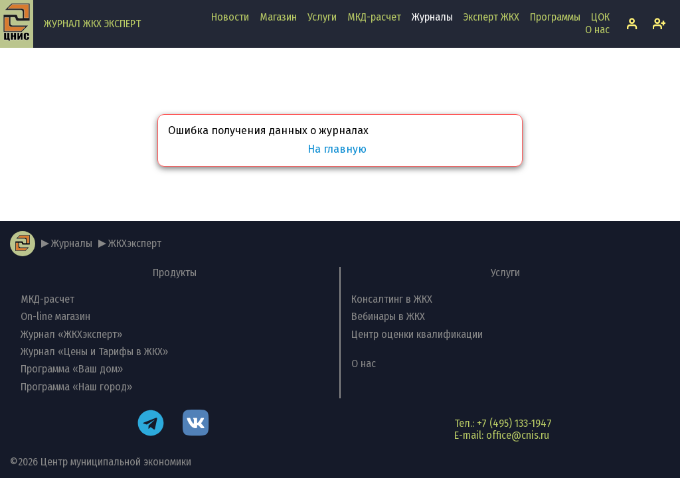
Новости (230, 17)
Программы (555, 17)
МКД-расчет (374, 17)
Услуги (322, 17)
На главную (337, 149)
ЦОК (600, 17)
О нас (597, 29)
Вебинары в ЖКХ (388, 316)
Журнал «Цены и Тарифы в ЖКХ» (94, 351)
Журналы (432, 17)
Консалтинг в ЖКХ (391, 299)
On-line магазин (55, 316)
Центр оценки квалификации (417, 334)
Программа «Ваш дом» (72, 368)
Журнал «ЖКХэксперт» (71, 334)
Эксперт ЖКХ (491, 17)
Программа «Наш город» (76, 386)
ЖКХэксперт (134, 243)
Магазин (278, 17)
